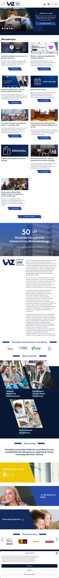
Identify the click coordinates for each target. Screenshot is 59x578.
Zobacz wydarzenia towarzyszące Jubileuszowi (29, 247)
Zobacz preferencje (29, 574)
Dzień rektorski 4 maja (38, 89)
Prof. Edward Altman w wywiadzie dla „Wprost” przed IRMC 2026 (13, 124)
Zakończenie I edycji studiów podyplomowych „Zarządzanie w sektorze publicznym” (12, 194)
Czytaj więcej (14, 69)
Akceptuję (29, 566)
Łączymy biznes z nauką (13, 469)
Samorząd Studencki (13, 519)
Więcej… (53, 335)
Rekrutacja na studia (48, 496)
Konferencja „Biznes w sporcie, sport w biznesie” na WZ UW (14, 57)
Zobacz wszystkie (29, 216)
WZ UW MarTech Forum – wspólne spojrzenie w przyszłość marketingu (43, 159)
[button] (56, 553)
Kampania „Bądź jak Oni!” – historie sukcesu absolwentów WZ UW (13, 90)
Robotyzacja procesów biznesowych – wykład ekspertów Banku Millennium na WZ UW (44, 125)
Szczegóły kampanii (45, 23)
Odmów (29, 570)
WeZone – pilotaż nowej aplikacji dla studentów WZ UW (43, 57)
